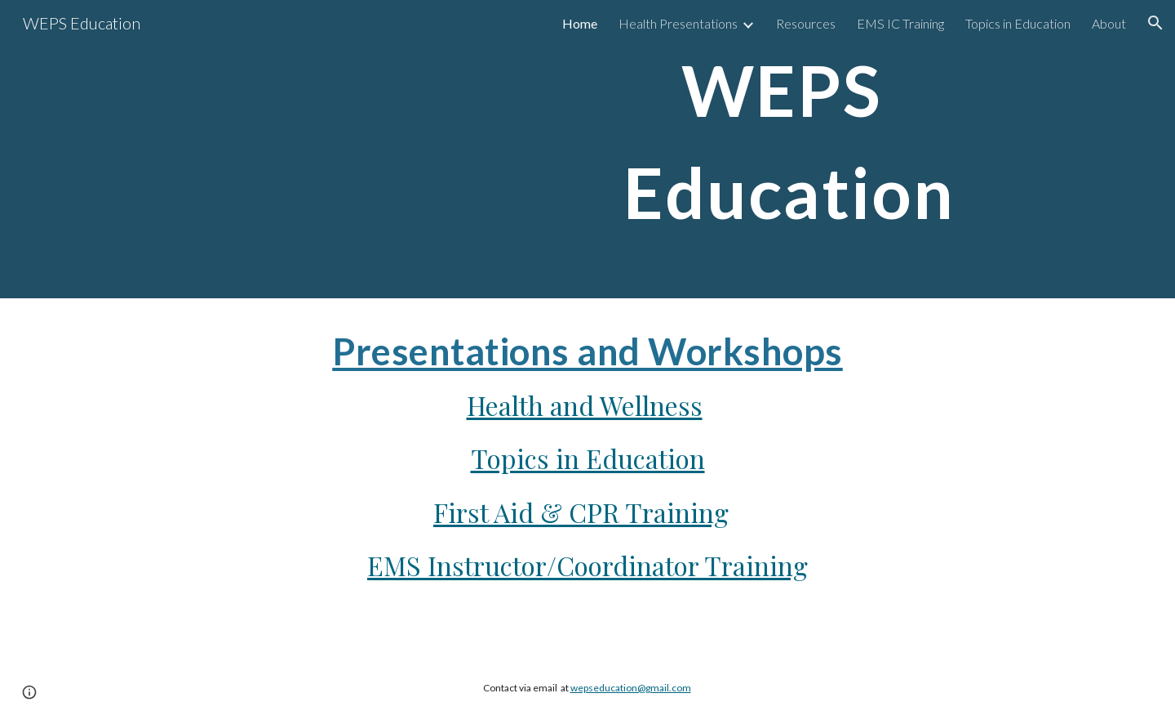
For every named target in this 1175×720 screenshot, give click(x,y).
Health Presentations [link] (678, 23)
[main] (788, 149)
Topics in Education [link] (1018, 23)
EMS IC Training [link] (900, 23)
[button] (1155, 22)
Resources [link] (806, 23)
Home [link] (579, 23)
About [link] (1109, 23)
